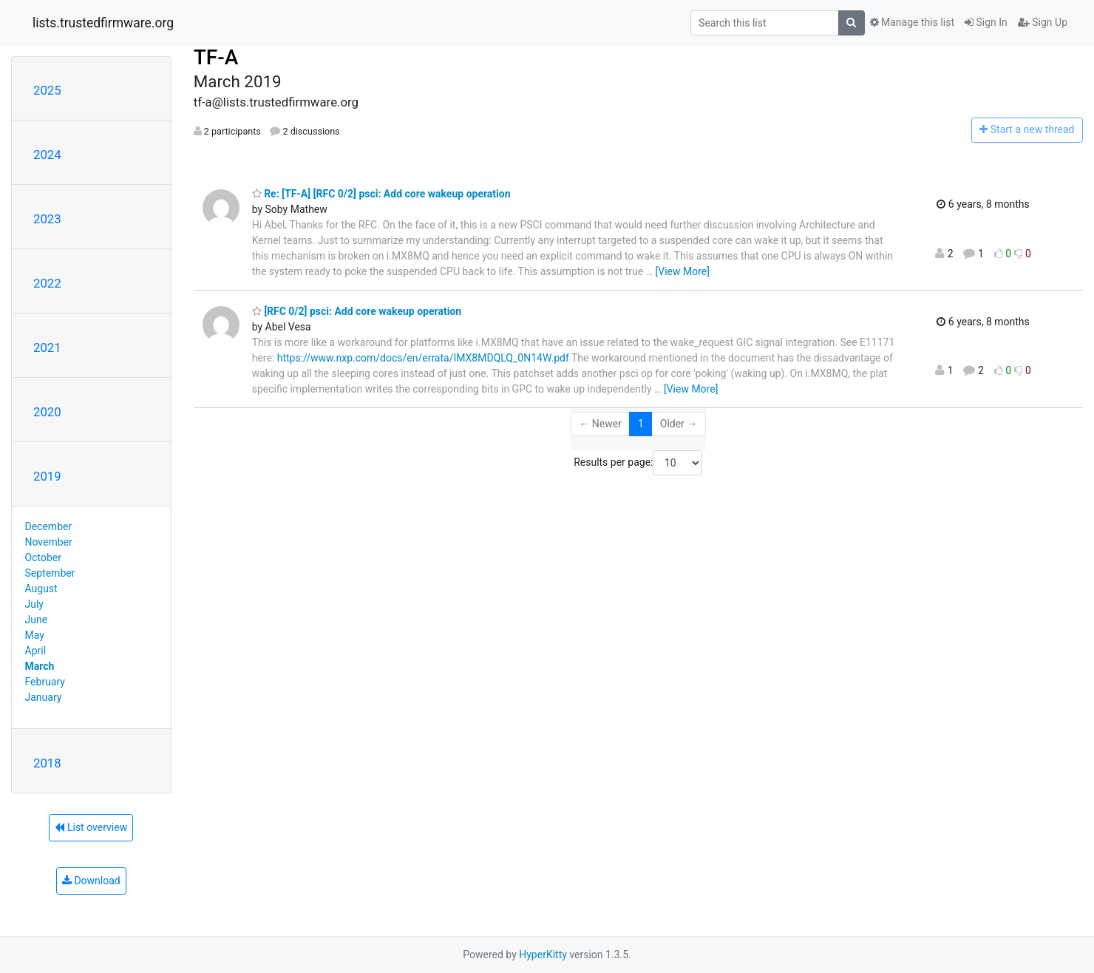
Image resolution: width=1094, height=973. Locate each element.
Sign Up (1042, 22)
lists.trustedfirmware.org (103, 23)
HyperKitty (543, 954)
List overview (91, 827)
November (48, 542)
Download (91, 880)
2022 (47, 283)
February (45, 682)
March (40, 666)
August (41, 588)
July (34, 604)
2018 (47, 763)
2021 (47, 347)
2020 (47, 411)
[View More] (683, 271)
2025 (47, 90)
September (50, 573)
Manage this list (912, 22)
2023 (47, 218)
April (36, 651)
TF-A (216, 57)
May (34, 635)
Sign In (986, 22)
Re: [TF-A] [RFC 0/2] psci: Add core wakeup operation (381, 194)
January (43, 697)
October (43, 557)
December (48, 526)
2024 (47, 154)
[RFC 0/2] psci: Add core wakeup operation (356, 311)
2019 (47, 476)
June (36, 620)
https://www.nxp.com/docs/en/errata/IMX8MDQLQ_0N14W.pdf (423, 358)
